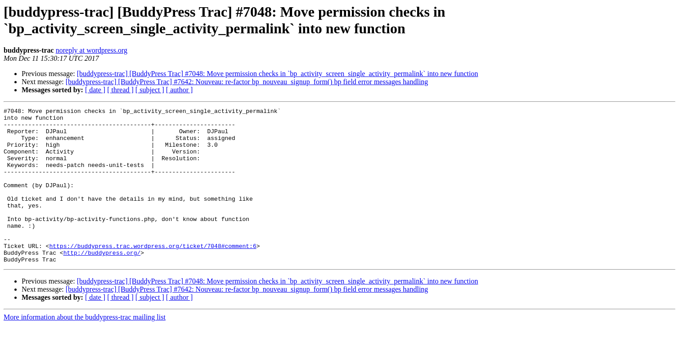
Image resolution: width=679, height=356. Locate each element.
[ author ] (179, 90)
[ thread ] (120, 90)
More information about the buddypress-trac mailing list (85, 348)
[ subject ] (149, 90)
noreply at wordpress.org (91, 50)
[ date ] (95, 90)
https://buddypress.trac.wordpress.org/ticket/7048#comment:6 (152, 274)
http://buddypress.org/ (102, 282)
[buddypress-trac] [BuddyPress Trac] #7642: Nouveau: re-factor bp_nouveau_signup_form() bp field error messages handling (247, 82)
